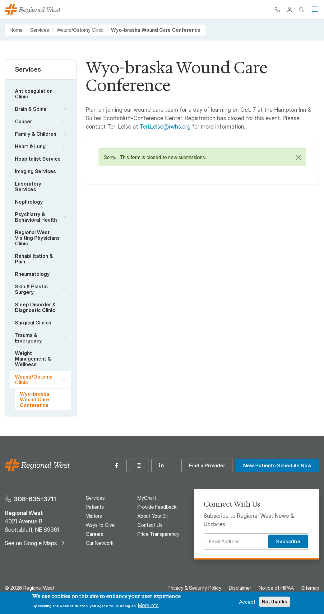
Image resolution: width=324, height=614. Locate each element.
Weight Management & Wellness (33, 358)
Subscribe (288, 541)
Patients (95, 507)
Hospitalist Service (38, 159)
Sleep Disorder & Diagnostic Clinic (35, 307)
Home (16, 30)
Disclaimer (240, 588)
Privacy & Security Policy (194, 588)
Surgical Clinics (33, 322)
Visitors (94, 516)
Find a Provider (207, 465)
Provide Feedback (157, 507)
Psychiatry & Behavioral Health (36, 217)
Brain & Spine (31, 109)
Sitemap (310, 588)
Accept (247, 602)
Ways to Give (100, 525)
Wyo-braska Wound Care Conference (34, 399)
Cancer (23, 121)
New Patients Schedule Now (277, 465)
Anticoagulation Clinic (34, 94)
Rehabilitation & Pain (34, 259)
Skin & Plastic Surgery (31, 289)
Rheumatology (32, 274)
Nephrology (29, 202)
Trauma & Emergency (28, 338)
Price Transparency (158, 534)
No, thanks (274, 601)
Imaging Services (35, 171)
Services (39, 30)
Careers (94, 534)
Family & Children (35, 134)
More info (148, 605)
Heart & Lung (30, 146)
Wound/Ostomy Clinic (80, 30)
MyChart (146, 498)
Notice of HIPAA (276, 588)
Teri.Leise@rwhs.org (165, 126)
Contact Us (150, 525)
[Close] (298, 157)
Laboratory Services (28, 186)
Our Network (99, 543)
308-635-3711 (35, 499)
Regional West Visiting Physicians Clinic (37, 238)
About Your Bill (153, 516)
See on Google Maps (31, 543)
